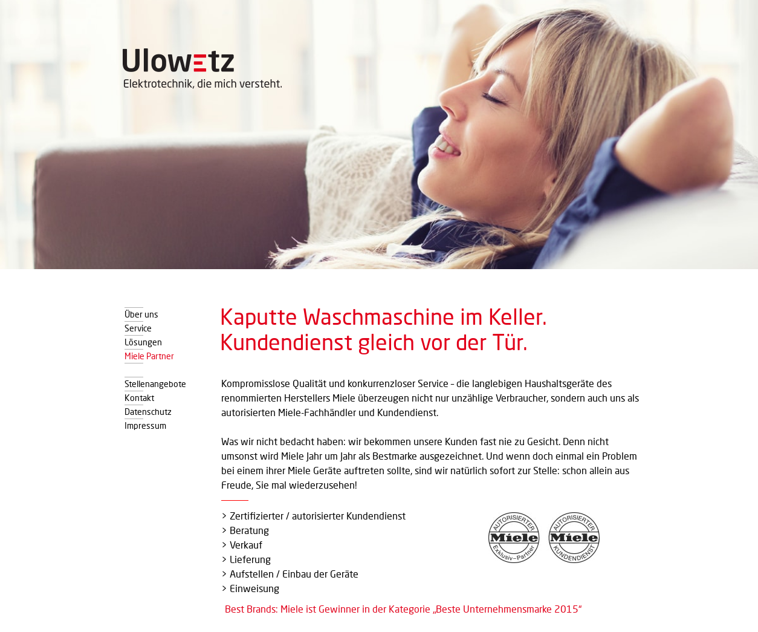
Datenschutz (148, 411)
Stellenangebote (155, 383)
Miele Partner (149, 355)
